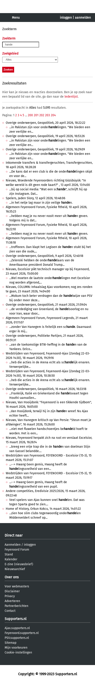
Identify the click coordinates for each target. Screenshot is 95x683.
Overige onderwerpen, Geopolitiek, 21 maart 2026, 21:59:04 (46, 305)
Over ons (12, 577)
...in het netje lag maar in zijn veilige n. (40, 203)
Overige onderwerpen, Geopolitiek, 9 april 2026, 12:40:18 (44, 256)
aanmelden (83, 18)
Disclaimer (12, 591)
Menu (16, 18)
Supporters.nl (16, 619)
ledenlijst (71, 96)
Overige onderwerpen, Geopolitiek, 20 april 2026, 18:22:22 (45, 123)
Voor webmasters (17, 586)
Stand (9, 554)
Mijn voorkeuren (16, 648)
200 (30, 115)
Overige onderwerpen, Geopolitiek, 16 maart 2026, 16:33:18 (46, 389)
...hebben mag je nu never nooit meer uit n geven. (48, 234)
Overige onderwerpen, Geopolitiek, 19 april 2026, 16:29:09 (45, 149)
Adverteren (12, 601)
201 (36, 115)
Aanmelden (13, 545)
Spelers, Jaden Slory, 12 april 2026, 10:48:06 (35, 198)
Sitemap (10, 643)
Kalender (11, 559)
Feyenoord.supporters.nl (22, 633)
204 (53, 115)
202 (41, 115)
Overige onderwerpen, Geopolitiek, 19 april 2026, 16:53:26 (45, 136)
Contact (10, 611)
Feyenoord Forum (17, 549)
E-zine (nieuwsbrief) (19, 564)
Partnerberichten (16, 606)
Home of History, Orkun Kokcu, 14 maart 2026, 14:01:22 (43, 509)
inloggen (66, 18)
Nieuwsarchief (15, 569)
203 (47, 115)
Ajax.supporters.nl (17, 628)
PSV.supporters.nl (17, 638)
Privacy (10, 596)
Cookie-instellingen (18, 652)
